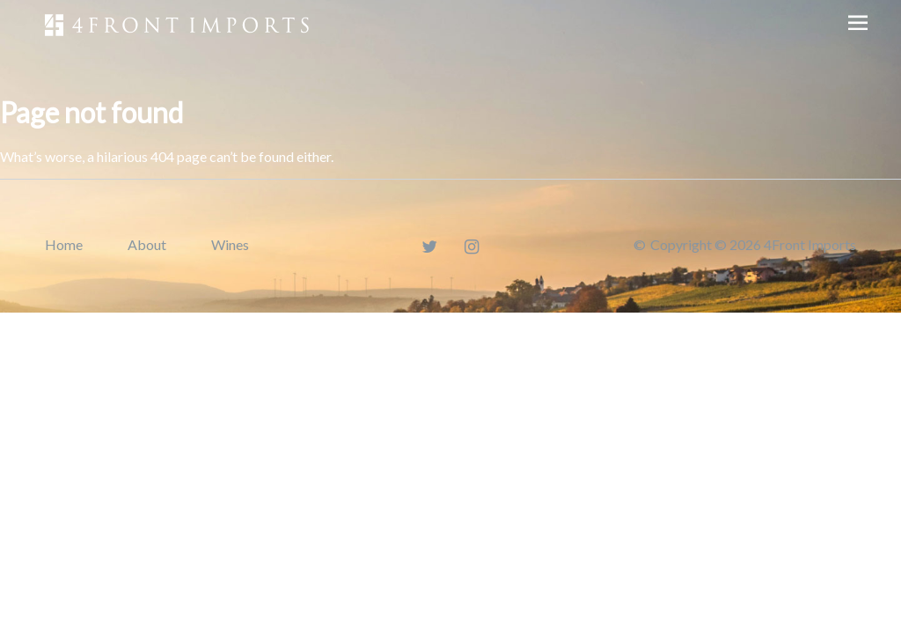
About (147, 244)
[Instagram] (472, 246)
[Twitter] (430, 246)
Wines (230, 244)
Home (64, 244)
